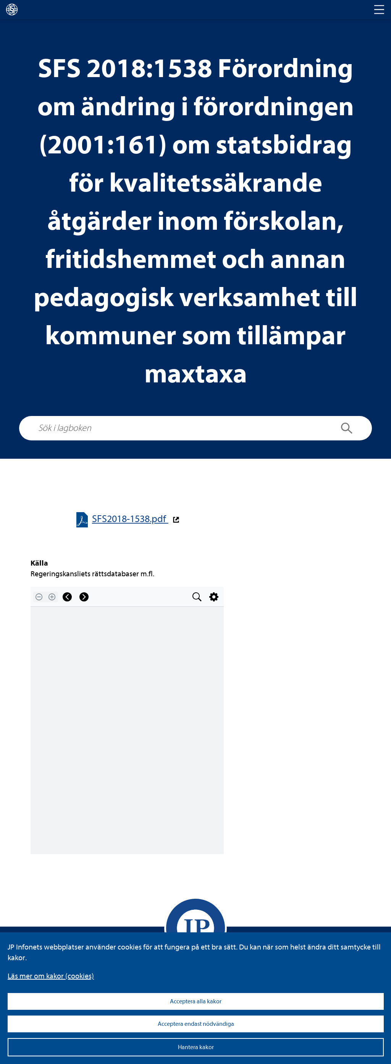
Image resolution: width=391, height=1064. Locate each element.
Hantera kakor (196, 1047)
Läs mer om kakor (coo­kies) (51, 976)
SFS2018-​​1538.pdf (130, 519)
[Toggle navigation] (379, 9)
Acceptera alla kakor (195, 1001)
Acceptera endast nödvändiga (196, 1023)
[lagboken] (12, 9)
